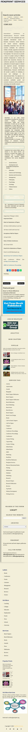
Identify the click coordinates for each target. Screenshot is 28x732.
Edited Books (9, 446)
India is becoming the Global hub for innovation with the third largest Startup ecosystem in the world (8, 667)
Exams (5, 579)
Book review (9, 410)
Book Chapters (9, 397)
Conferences (16, 17)
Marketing (8, 454)
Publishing (8, 475)
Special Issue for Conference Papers (13, 255)
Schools (6, 622)
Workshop (20, 20)
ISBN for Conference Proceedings (13, 265)
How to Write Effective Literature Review (11, 292)
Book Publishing (10, 404)
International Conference (15, 18)
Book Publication (10, 402)
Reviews (8, 486)
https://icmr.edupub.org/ (11, 261)
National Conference (8, 20)
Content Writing (10, 439)
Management (7, 585)
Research (8, 478)
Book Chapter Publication (12, 394)
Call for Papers (10, 423)
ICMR (21, 17)
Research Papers (10, 480)
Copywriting (9, 441)
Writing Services (10, 494)
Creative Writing (10, 444)
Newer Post (6, 283)
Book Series (9, 407)
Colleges (6, 606)
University (6, 625)
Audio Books (9, 386)
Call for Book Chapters (12, 420)
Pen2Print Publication (11, 459)
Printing (8, 467)
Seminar (15, 20)
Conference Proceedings (12, 431)
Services (6, 655)
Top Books (8, 488)
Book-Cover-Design (11, 415)
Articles (8, 384)
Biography (8, 391)
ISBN (7, 452)
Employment (7, 612)
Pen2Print (8, 457)
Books (7, 418)
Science (6, 594)
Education (6, 609)
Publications (9, 470)
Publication (7, 649)
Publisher (8, 473)
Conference (10, 17)
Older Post (20, 283)
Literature (6, 582)
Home (5, 17)
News (5, 619)
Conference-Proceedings (12, 433)
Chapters (8, 425)
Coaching (6, 603)
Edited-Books (9, 449)
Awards (8, 389)
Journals (6, 643)
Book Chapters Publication (12, 399)
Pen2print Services (10, 462)
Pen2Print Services (13, 1)
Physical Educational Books (13, 465)
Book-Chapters (9, 412)
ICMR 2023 (6, 18)
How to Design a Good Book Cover (18, 353)
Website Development (11, 491)
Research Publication (11, 483)
